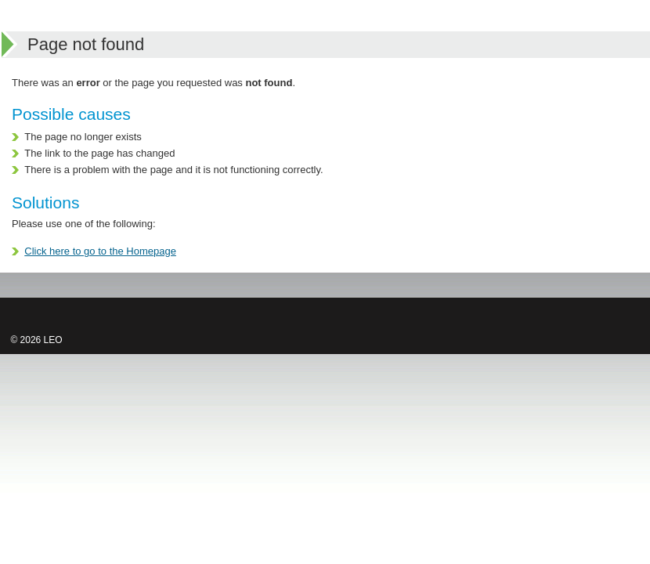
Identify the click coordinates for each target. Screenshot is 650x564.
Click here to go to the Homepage (100, 251)
